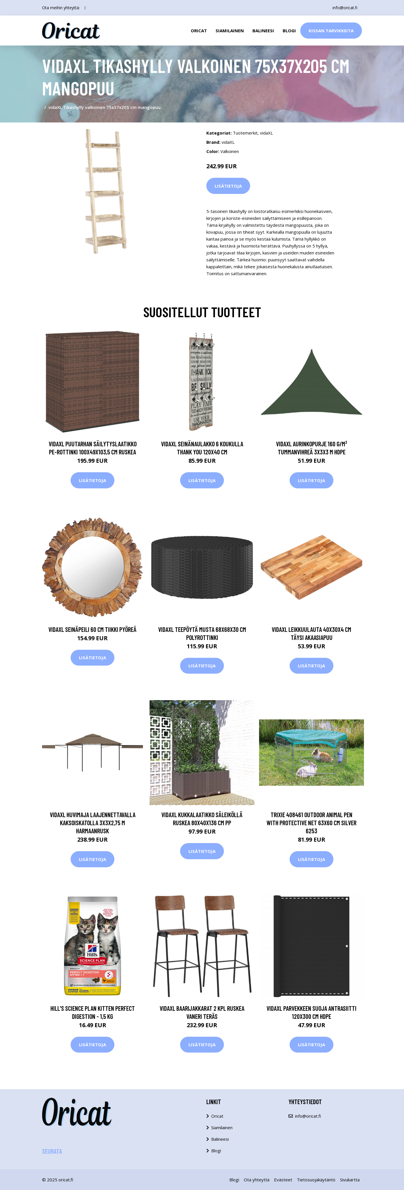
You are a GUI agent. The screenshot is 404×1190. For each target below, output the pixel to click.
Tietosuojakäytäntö (316, 1180)
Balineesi (263, 30)
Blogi (289, 30)
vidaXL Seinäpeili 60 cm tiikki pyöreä (92, 629)
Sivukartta (350, 1180)
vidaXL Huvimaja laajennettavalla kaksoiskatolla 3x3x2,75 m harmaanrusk (92, 822)
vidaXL (266, 133)
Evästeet (283, 1180)
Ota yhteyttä (256, 1180)
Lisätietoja (228, 186)
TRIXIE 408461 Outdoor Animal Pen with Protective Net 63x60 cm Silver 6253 (311, 822)
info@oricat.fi (345, 7)
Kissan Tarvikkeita (331, 30)
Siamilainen (230, 30)
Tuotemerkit (245, 133)
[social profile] (85, 7)
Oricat (199, 30)
